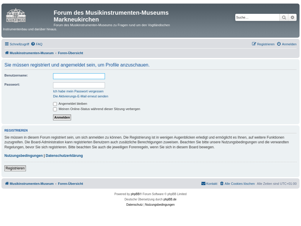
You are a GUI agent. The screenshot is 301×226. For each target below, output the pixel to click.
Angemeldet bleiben (70, 103)
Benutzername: (16, 75)
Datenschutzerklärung (64, 156)
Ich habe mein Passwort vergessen (78, 91)
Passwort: (12, 84)
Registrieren (15, 168)
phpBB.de (170, 199)
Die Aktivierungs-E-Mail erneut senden (80, 96)
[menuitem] (36, 44)
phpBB (135, 194)
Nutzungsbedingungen (23, 156)
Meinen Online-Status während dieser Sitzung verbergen (96, 109)
